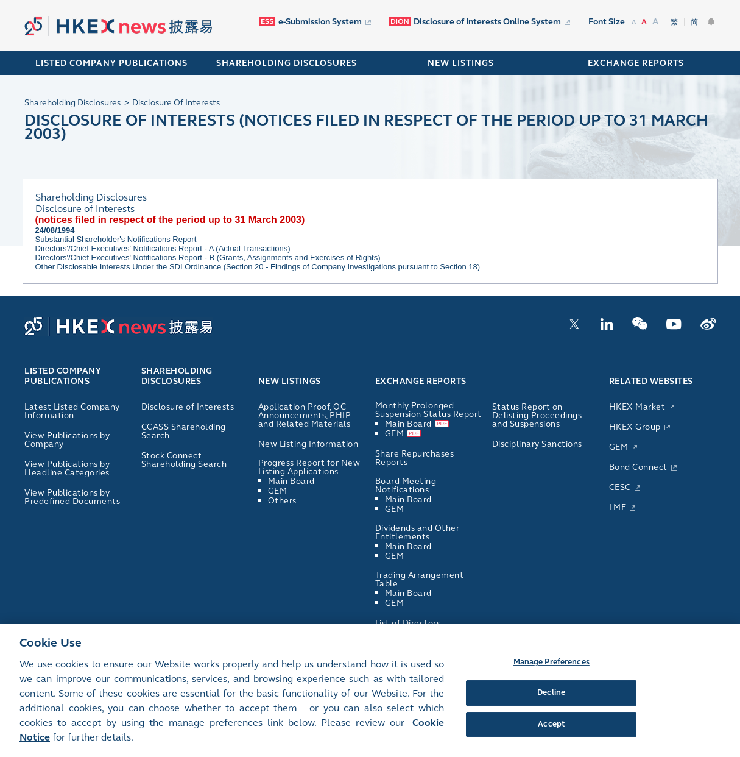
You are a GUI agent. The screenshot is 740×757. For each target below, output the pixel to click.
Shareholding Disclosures (177, 376)
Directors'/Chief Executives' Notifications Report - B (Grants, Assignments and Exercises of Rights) (208, 257)
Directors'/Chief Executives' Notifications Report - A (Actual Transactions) (163, 248)
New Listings (289, 381)
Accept (551, 729)
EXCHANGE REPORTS (636, 63)
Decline (551, 698)
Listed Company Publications (111, 63)
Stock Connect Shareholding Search (184, 459)
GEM (277, 491)
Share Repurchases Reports (414, 458)
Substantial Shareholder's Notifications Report (116, 239)
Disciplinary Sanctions (537, 444)
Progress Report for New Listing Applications (309, 467)
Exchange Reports (421, 381)
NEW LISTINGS (461, 63)
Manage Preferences (551, 667)
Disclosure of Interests (187, 407)
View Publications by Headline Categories (67, 468)
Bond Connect (638, 467)
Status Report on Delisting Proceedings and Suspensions (537, 415)
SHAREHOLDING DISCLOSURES (286, 63)
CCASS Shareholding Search (183, 431)
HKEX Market (637, 407)
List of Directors (408, 623)
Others (282, 501)
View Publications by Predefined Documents (72, 497)
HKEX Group (635, 427)
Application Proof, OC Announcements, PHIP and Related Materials (304, 415)
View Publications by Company (67, 439)
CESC (620, 487)
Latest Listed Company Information (72, 411)
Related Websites (651, 381)
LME (618, 507)
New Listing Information (308, 444)
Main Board (291, 481)
